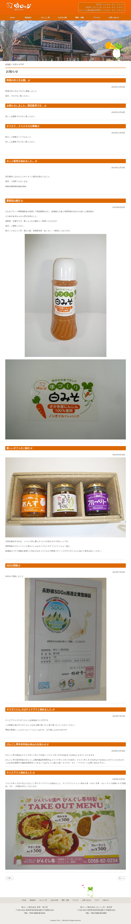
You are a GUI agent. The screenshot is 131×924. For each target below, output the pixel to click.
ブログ (97, 900)
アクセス (96, 18)
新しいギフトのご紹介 (18, 448)
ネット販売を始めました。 (21, 161)
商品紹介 (28, 18)
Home (12, 18)
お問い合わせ (114, 18)
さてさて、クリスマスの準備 (22, 126)
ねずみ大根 (62, 18)
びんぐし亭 (45, 18)
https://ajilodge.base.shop (15, 186)
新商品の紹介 (14, 200)
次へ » (121, 878)
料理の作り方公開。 (17, 80)
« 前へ (9, 878)
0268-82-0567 (101, 913)
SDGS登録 (12, 565)
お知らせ (106, 900)
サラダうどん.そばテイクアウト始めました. (29, 709)
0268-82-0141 (39, 913)
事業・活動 (79, 18)
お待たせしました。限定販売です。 (25, 105)
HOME (8, 64)
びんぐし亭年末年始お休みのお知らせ (26, 744)
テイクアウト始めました (19, 772)
